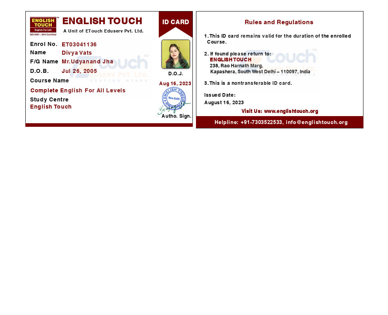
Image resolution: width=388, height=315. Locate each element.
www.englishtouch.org (291, 111)
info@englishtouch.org (317, 122)
